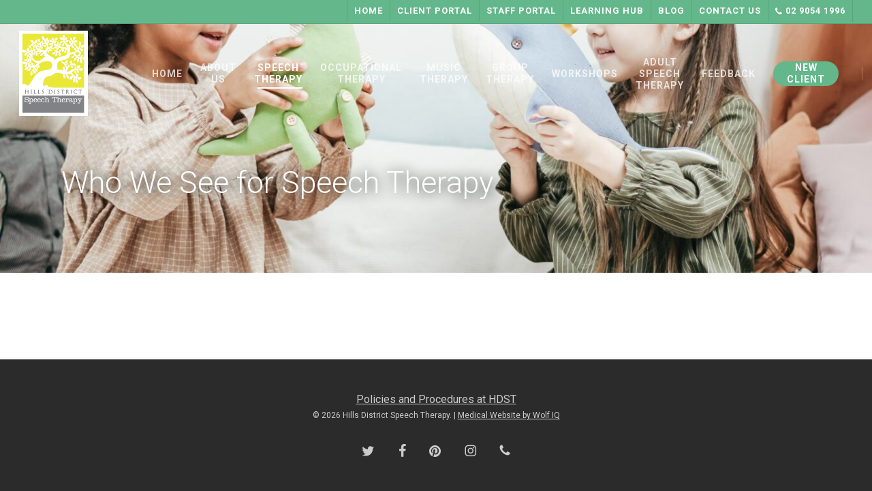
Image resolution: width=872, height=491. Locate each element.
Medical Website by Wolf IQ (509, 415)
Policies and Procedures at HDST (436, 399)
